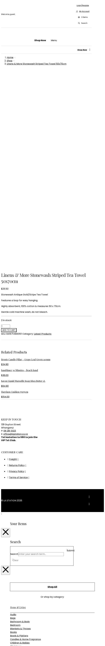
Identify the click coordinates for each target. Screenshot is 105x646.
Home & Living (18, 413)
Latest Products (42, 139)
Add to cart (8, 136)
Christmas (16, 452)
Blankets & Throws (20, 434)
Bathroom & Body (20, 427)
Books (13, 438)
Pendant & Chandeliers (23, 539)
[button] (82, 17)
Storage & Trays (19, 494)
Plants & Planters (19, 487)
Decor (13, 463)
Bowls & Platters (19, 441)
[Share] (8, 640)
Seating (14, 519)
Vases (13, 498)
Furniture (15, 504)
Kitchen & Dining (19, 473)
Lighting (14, 532)
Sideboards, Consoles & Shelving (28, 522)
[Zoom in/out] (2, 640)
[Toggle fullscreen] (5, 640)
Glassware (16, 466)
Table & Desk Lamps (21, 543)
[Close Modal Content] (5, 338)
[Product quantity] (5, 132)
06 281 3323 (10, 236)
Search (14, 360)
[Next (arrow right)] (5, 643)
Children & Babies (20, 448)
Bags (12, 424)
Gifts (12, 549)
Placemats (16, 484)
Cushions (15, 459)
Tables (14, 526)
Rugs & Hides (17, 491)
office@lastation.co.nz (15, 240)
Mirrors (14, 477)
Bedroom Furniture (20, 511)
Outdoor (14, 515)
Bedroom (15, 431)
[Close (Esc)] (11, 640)
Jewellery (15, 470)
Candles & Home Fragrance (25, 445)
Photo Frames (18, 480)
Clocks (14, 455)
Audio (13, 420)
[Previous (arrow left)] (2, 643)
